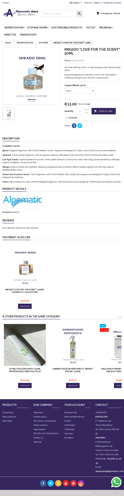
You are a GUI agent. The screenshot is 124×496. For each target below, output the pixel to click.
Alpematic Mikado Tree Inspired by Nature (24, 290)
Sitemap (37, 442)
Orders (67, 421)
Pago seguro (39, 429)
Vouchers (68, 433)
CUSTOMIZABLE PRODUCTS (66, 27)
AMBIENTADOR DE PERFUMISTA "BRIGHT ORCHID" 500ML (72, 370)
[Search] (62, 13)
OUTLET (91, 27)
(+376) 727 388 (111, 454)
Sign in (97, 3)
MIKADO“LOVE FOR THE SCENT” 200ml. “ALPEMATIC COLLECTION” (73, 290)
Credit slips (69, 425)
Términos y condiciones (44, 421)
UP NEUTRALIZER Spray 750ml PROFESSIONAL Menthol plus (25, 370)
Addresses (69, 429)
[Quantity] (80, 111)
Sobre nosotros (40, 425)
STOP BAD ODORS (37, 27)
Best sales (7, 421)
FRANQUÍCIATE (28, 34)
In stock (6, 212)
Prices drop (7, 412)
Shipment (38, 412)
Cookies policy (40, 416)
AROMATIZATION (13, 27)
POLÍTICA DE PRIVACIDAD (46, 433)
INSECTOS (10, 34)
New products (9, 416)
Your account (74, 404)
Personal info (70, 412)
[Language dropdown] (76, 2)
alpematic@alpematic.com (109, 471)
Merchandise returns (74, 416)
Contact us (38, 437)
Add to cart (103, 111)
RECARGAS (105, 27)
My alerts (68, 437)
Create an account (112, 3)
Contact (5, 3)
